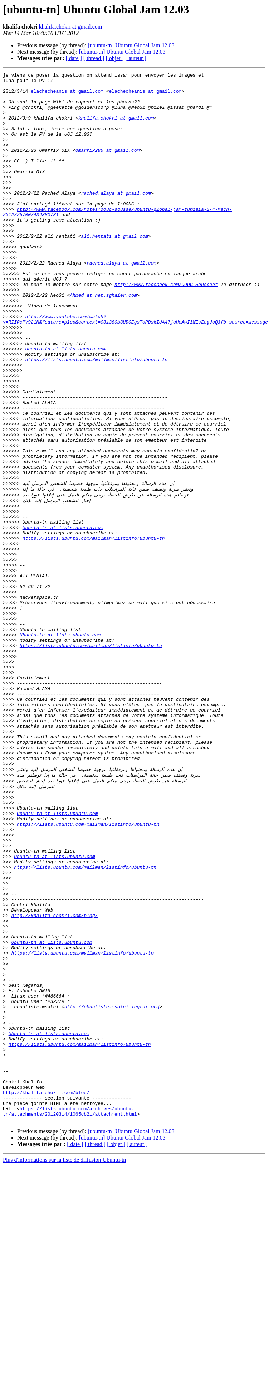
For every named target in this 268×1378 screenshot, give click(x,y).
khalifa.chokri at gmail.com (70, 27)
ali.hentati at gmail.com (114, 269)
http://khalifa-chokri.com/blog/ (54, 1081)
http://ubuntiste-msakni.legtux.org (111, 1190)
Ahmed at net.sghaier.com (103, 340)
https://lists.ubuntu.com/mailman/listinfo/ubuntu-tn (96, 417)
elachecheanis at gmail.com (67, 95)
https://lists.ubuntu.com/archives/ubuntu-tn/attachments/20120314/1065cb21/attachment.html (70, 1316)
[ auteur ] (135, 58)
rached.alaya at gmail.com (116, 217)
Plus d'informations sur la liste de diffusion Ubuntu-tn (64, 1365)
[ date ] (74, 58)
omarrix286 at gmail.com (107, 166)
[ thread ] (93, 58)
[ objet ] (115, 58)
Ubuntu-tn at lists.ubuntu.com (65, 404)
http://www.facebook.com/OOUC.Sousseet (166, 327)
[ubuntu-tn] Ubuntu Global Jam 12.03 (131, 45)
